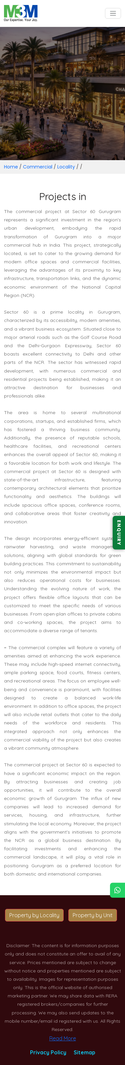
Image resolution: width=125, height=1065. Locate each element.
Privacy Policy (48, 1052)
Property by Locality (34, 915)
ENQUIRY (119, 532)
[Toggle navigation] (113, 13)
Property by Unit (93, 915)
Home (11, 166)
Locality (66, 166)
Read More (62, 1038)
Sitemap (84, 1052)
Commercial (37, 166)
